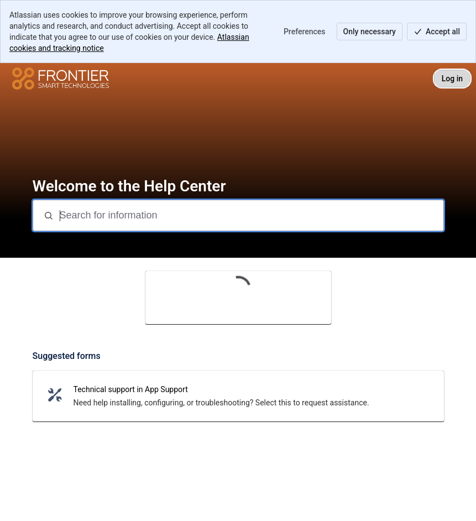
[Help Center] (60, 78)
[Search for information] (250, 215)
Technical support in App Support (131, 389)
